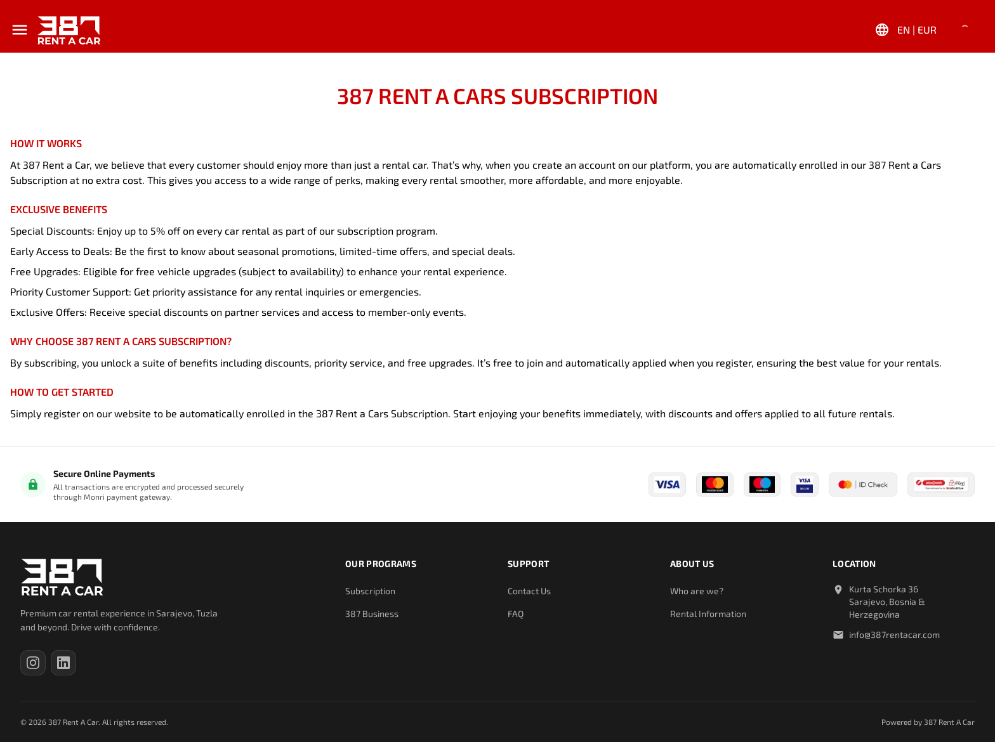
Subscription (370, 590)
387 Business (372, 613)
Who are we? (696, 590)
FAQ (516, 613)
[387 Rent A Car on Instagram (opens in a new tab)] (33, 662)
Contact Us (529, 590)
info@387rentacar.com (894, 634)
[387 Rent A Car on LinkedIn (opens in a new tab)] (63, 662)
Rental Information (708, 613)
